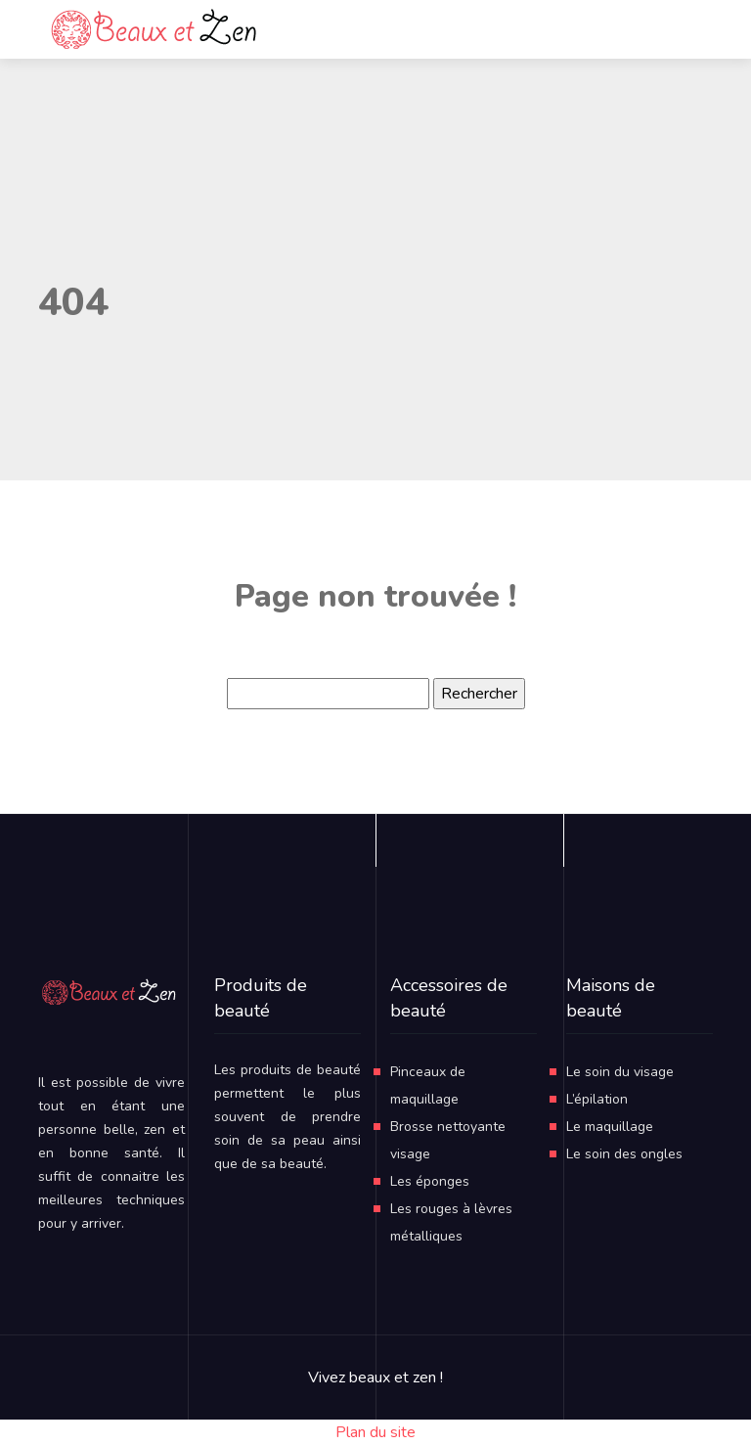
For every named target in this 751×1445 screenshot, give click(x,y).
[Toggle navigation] (643, 29)
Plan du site (375, 1432)
